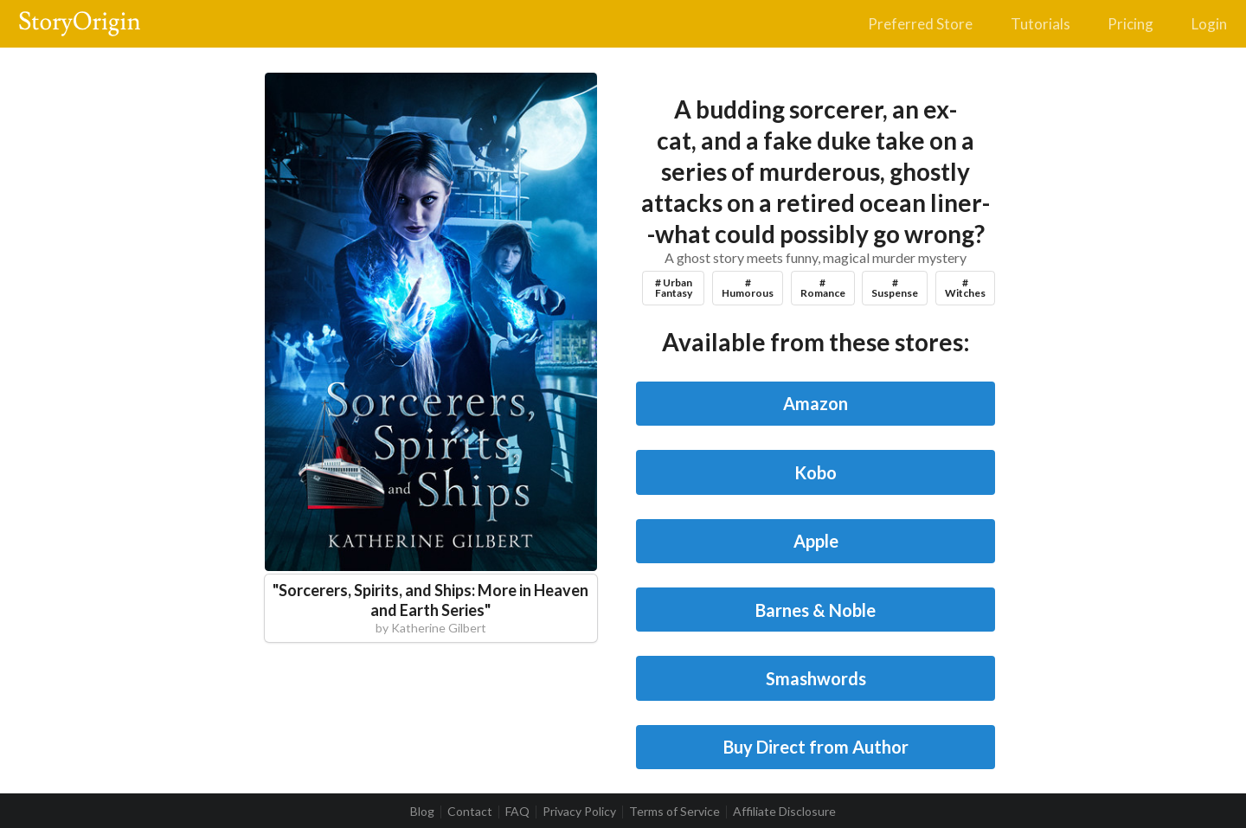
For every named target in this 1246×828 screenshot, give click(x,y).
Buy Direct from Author (816, 746)
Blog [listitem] (422, 812)
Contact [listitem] (469, 812)
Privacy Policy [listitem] (579, 812)
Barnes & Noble (815, 610)
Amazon (815, 403)
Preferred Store (920, 24)
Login (1209, 24)
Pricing (1130, 24)
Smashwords (816, 678)
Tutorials (1040, 24)
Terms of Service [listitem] (674, 812)
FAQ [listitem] (517, 812)
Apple (815, 540)
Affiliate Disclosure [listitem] (784, 812)
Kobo (815, 472)
